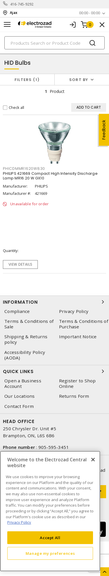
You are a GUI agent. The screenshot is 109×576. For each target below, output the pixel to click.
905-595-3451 (53, 447)
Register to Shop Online (77, 383)
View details (20, 264)
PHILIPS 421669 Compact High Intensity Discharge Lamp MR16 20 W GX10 (50, 176)
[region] (50, 511)
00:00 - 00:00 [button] (89, 12)
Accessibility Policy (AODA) (24, 355)
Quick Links (54, 371)
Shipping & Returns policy (26, 339)
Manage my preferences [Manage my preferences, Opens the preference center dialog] (50, 553)
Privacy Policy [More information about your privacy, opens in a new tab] (19, 522)
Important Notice (78, 336)
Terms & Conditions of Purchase (83, 324)
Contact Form (19, 406)
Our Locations (19, 396)
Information (54, 302)
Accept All (50, 537)
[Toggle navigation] (7, 24)
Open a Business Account (22, 383)
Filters (27, 79)
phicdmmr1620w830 (24, 168)
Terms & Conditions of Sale (28, 324)
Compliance (17, 311)
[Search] (54, 42)
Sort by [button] (78, 79)
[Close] (93, 459)
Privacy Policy (74, 311)
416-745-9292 (22, 4)
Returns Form (74, 396)
